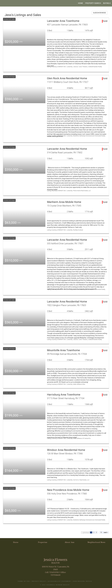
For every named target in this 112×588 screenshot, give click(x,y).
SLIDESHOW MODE (99, 13)
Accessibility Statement (59, 581)
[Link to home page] (3, 3)
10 (101, 532)
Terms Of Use (24, 581)
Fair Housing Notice (82, 581)
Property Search (93, 3)
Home (80, 3)
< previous (85, 532)
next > (106, 532)
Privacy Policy (39, 581)
